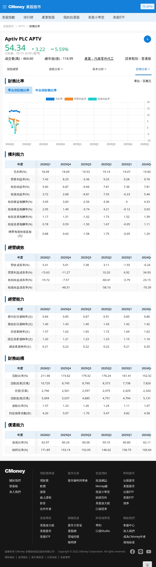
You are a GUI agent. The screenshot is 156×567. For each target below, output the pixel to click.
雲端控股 (73, 536)
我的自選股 (71, 17)
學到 (98, 525)
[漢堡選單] (4, 6)
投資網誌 (101, 480)
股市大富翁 (75, 525)
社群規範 (52, 557)
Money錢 (102, 486)
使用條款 (23, 557)
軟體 (43, 486)
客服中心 (129, 525)
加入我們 (15, 492)
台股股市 (129, 480)
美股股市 (8, 26)
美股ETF (119, 17)
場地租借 (129, 542)
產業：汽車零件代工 (99, 58)
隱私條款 (10, 557)
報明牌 (72, 542)
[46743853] (18, 90)
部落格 (13, 486)
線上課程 (45, 497)
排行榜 (28, 17)
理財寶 (44, 480)
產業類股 (48, 17)
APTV (21, 26)
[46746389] (46, 90)
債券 (126, 503)
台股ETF (128, 492)
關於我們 (15, 480)
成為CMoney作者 (134, 536)
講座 (43, 492)
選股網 (72, 531)
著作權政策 (37, 557)
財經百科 (101, 497)
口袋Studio (103, 531)
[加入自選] (147, 39)
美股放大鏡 (103, 503)
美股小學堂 (96, 17)
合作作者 (45, 509)
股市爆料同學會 (78, 480)
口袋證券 (101, 509)
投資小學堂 (103, 492)
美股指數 (8, 17)
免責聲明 (65, 557)
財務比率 (34, 26)
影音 (43, 503)
